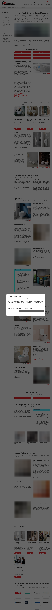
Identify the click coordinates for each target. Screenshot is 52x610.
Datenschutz (42, 313)
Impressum (37, 313)
